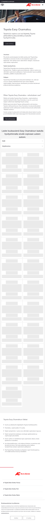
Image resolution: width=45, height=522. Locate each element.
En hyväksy (28, 518)
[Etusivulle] (33, 4)
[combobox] (22, 141)
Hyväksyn (16, 518)
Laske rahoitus (9, 43)
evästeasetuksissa (5, 513)
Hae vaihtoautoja (10, 119)
